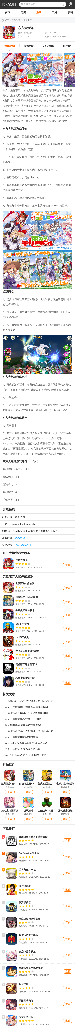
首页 (7, 13)
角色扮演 (27, 20)
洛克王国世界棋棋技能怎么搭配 (23, 719)
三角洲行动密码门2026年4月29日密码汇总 (29, 701)
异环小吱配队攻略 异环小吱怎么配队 (26, 754)
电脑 (23, 13)
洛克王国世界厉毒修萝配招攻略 (23, 748)
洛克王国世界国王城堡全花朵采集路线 (26, 707)
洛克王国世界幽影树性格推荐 (21, 736)
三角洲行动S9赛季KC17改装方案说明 (26, 713)
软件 (54, 13)
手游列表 (16, 20)
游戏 (38, 13)
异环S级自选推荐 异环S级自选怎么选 (26, 742)
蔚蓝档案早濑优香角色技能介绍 (23, 725)
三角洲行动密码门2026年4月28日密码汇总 (29, 731)
